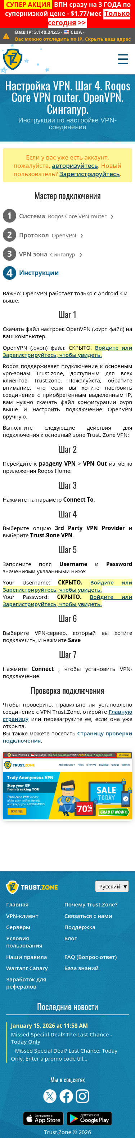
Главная (17, 904)
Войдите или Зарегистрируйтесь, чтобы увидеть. (67, 351)
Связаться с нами (88, 915)
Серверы (18, 927)
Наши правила (26, 956)
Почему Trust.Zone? (91, 904)
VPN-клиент (22, 915)
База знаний (81, 968)
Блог (70, 938)
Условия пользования (24, 942)
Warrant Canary (27, 968)
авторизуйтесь (75, 165)
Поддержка (80, 927)
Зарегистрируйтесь (89, 174)
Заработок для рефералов (26, 983)
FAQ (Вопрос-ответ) (90, 956)
